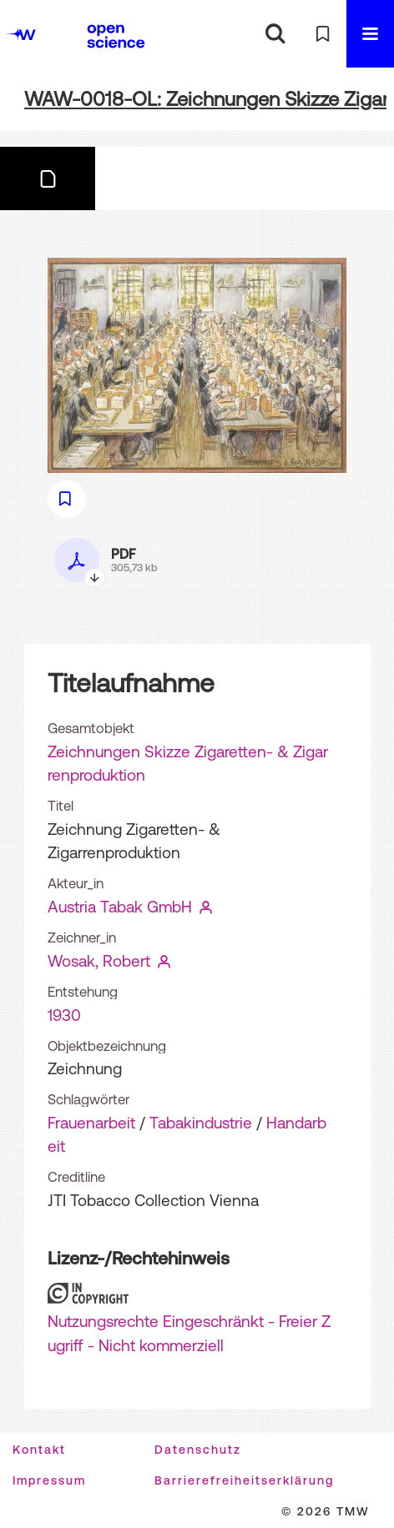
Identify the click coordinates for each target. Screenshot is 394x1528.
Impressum (49, 1480)
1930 (64, 1015)
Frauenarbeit (91, 1122)
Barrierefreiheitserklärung (244, 1480)
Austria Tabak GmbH (120, 906)
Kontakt (39, 1449)
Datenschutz (197, 1449)
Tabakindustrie (200, 1122)
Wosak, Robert (99, 961)
